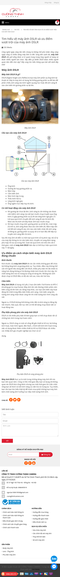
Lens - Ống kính (8, 551)
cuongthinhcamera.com (15, 496)
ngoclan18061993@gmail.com (17, 492)
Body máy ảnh (8, 548)
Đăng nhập (48, 3)
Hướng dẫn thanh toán (41, 515)
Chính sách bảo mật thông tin (13, 512)
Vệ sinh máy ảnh (39, 540)
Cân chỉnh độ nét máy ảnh (42, 533)
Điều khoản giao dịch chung (13, 521)
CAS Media (36, 569)
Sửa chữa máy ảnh (39, 530)
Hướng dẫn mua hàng (40, 512)
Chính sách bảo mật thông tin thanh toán (13, 516)
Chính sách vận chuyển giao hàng (15, 524)
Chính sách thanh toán (11, 527)
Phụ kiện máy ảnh (9, 555)
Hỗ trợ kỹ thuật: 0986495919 (16, 487)
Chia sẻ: (5, 400)
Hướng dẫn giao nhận (40, 519)
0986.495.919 (11, 574)
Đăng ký (56, 3)
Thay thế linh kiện (39, 537)
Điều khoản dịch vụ (39, 522)
